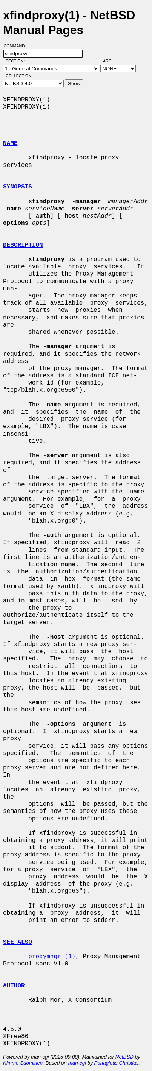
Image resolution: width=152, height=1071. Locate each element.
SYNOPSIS (17, 187)
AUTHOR (14, 986)
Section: (17, 61)
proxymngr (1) (51, 957)
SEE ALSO (17, 942)
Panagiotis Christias (116, 1063)
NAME (10, 143)
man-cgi (77, 1063)
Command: (17, 46)
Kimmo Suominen (23, 1063)
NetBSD (124, 1057)
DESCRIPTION (23, 245)
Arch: (112, 61)
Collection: (19, 75)
